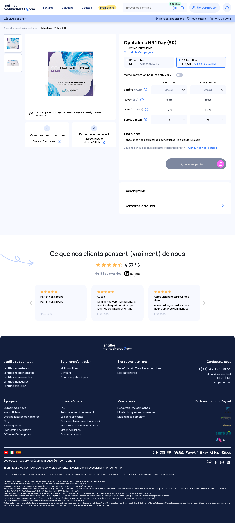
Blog (6, 421)
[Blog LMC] (209, 462)
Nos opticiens (12, 412)
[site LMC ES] (18, 452)
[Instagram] (222, 462)
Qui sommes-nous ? (16, 408)
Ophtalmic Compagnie (138, 52)
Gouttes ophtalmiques (74, 377)
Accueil (8, 28)
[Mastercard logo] (168, 452)
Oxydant (66, 372)
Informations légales (16, 467)
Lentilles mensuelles (16, 381)
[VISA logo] (177, 452)
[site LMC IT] (12, 452)
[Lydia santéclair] (227, 425)
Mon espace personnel (131, 416)
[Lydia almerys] (223, 433)
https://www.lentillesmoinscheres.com (19, 488)
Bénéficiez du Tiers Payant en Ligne (139, 368)
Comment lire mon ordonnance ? (80, 421)
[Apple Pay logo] (203, 452)
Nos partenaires (127, 372)
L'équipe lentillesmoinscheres (22, 416)
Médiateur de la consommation (80, 425)
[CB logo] (161, 452)
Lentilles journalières (26, 28)
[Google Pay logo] (214, 452)
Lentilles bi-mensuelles (18, 377)
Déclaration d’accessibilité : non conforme (96, 467)
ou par (222, 382)
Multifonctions (69, 368)
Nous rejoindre (13, 425)
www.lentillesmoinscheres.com (81, 493)
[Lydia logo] (225, 452)
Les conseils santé (72, 416)
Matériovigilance (71, 430)
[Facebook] (216, 462)
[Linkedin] (228, 462)
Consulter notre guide (202, 147)
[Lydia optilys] (228, 409)
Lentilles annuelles (15, 386)
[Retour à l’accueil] (19, 7)
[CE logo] (154, 452)
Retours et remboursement (77, 412)
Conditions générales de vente (49, 467)
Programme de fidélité (17, 430)
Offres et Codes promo (18, 434)
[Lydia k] (225, 417)
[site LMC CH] (6, 452)
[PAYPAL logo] (191, 452)
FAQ (63, 408)
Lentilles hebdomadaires (19, 372)
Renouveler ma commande (134, 408)
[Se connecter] (204, 8)
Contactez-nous (71, 434)
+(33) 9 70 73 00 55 (214, 369)
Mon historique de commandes (137, 412)
